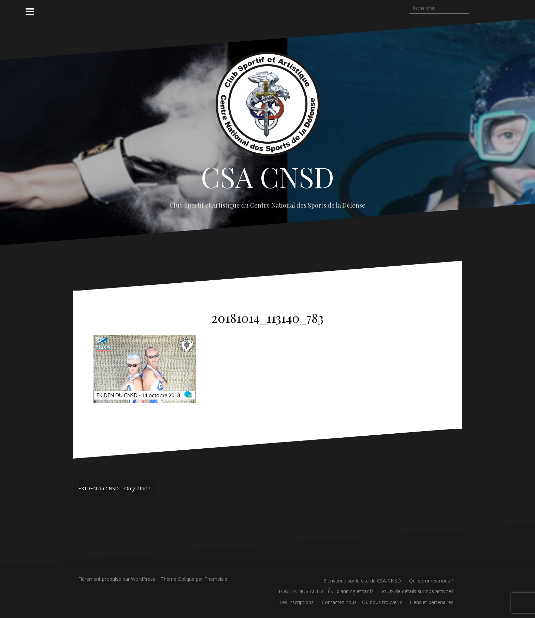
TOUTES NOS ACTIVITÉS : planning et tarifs (326, 591)
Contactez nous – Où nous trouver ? (362, 602)
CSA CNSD (267, 176)
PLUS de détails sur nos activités (417, 591)
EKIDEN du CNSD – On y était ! (114, 488)
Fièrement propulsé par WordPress (116, 579)
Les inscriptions (296, 602)
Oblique (186, 579)
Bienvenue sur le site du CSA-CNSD (362, 580)
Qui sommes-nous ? (431, 580)
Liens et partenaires (431, 602)
